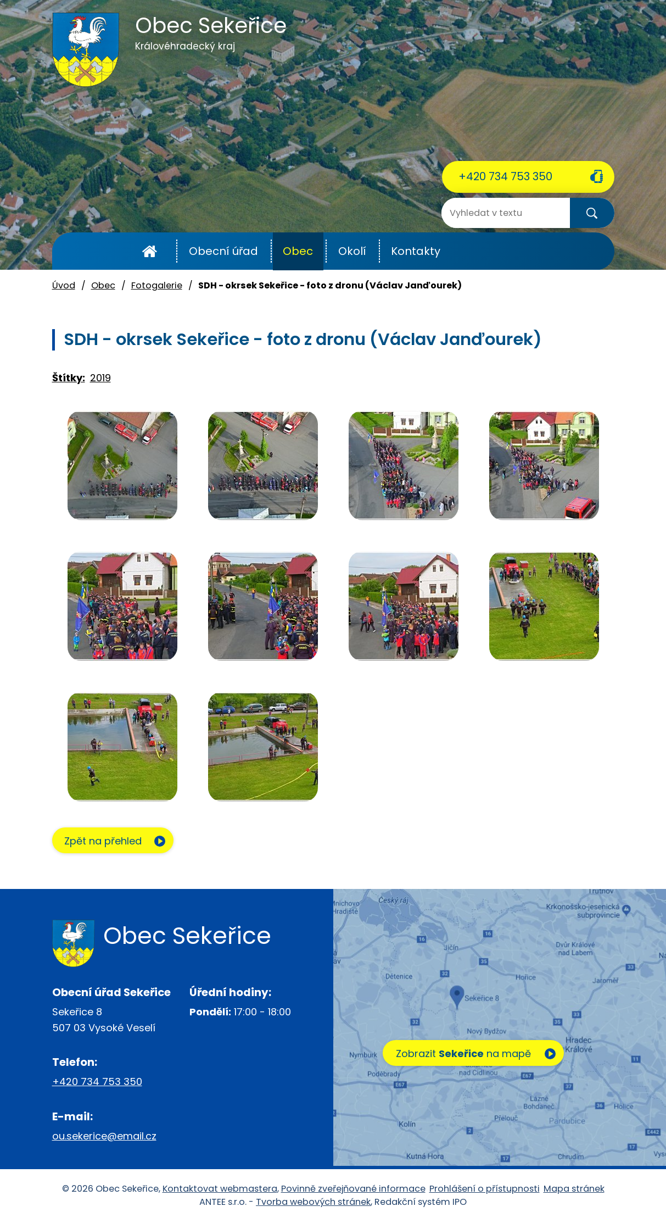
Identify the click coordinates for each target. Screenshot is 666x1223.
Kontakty (415, 251)
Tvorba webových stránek (313, 1202)
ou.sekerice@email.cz (104, 1136)
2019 (100, 378)
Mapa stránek (574, 1189)
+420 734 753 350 (505, 176)
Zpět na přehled (105, 841)
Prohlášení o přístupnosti (484, 1189)
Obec (298, 251)
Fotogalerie (156, 285)
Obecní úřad (223, 251)
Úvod (149, 251)
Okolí (352, 251)
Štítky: (68, 378)
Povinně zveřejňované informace (353, 1189)
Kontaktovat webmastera (220, 1189)
